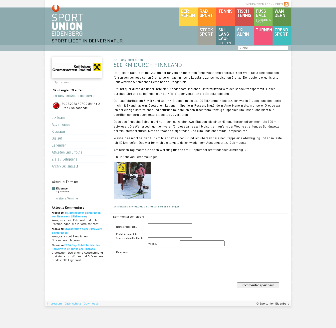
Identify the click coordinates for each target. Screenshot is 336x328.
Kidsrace (58, 131)
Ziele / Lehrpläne (64, 159)
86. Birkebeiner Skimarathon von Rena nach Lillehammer (76, 214)
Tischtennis (244, 13)
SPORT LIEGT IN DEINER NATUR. (88, 40)
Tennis (225, 11)
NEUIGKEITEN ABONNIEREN (264, 4)
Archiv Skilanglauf (65, 166)
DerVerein (188, 13)
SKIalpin (243, 32)
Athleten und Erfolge (67, 152)
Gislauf (57, 138)
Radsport (206, 13)
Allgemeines (61, 124)
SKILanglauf (224, 36)
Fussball (264, 16)
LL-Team (58, 117)
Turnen (264, 29)
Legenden (59, 145)
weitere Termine (67, 198)
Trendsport (281, 32)
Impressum (54, 303)
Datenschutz (72, 303)
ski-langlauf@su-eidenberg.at (74, 95)
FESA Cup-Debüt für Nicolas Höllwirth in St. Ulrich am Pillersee (76, 247)
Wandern (280, 13)
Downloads (91, 303)
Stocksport (206, 32)
